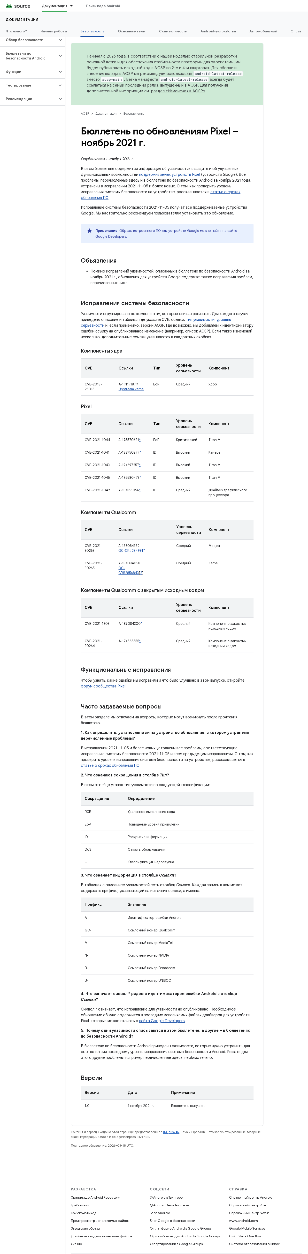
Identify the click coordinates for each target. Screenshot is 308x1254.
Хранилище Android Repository (95, 1197)
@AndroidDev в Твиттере (169, 1205)
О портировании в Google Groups (176, 1244)
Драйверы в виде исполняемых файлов (101, 1236)
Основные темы (132, 31)
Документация (22, 19)
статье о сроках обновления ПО (110, 765)
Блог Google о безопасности (172, 1220)
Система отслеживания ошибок (254, 1244)
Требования (80, 1205)
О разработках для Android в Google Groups (185, 1236)
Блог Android (160, 1213)
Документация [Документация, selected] (54, 6)
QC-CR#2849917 (131, 550)
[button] (28, 40)
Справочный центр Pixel (248, 1205)
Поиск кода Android (103, 6)
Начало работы (53, 31)
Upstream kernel (131, 389)
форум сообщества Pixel (103, 686)
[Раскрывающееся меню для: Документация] (73, 6)
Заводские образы (85, 1228)
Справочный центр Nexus (249, 1213)
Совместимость (173, 31)
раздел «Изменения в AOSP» (178, 91)
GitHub (76, 1244)
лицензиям (171, 1132)
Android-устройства (218, 31)
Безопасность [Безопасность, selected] (92, 31)
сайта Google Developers (162, 1020)
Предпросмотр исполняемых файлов (100, 1220)
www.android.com (243, 1220)
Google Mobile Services (247, 1228)
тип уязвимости (200, 319)
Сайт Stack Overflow (245, 1236)
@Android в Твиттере (166, 1197)
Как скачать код (84, 1213)
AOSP (85, 113)
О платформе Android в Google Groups (180, 1228)
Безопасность (133, 113)
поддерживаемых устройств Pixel (169, 174)
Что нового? (16, 31)
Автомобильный (263, 31)
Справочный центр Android (250, 1197)
